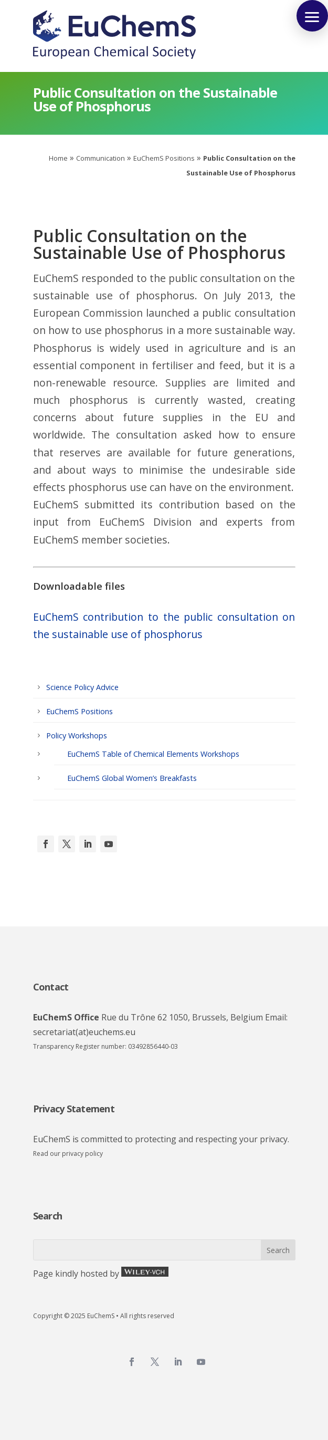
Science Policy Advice (82, 687)
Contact (51, 986)
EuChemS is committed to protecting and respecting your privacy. (161, 1139)
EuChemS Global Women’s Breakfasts (132, 778)
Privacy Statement (73, 1108)
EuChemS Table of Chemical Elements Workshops (153, 754)
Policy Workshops (76, 735)
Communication (100, 158)
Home (58, 158)
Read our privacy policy (68, 1153)
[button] (312, 16)
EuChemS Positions (164, 158)
